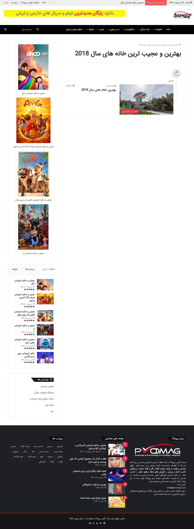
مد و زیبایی (114, 29)
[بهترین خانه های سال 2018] (146, 99)
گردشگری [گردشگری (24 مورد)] (41, 461)
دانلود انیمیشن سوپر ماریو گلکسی (26, 355)
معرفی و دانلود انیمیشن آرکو (132, 2)
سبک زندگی (145, 29)
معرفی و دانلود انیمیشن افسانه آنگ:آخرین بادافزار (33, 146)
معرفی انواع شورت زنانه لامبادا (93, 498)
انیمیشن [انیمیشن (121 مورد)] (60, 446)
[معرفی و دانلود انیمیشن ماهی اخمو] (45, 343)
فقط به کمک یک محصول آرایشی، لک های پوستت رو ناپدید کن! (88, 460)
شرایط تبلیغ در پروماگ (30, 2)
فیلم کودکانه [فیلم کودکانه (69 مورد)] (18, 456)
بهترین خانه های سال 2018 (98, 90)
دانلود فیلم (49, 405)
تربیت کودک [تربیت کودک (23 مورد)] (24, 446)
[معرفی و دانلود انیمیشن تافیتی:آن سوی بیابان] (33, 196)
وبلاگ (6, 2)
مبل (52, 411)
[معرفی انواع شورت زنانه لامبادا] (116, 502)
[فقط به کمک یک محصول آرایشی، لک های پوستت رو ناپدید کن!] (116, 462)
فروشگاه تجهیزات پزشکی (44, 392)
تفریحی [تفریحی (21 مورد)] (13, 446)
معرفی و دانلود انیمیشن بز (33, 253)
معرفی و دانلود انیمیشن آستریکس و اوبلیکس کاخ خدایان (90, 447)
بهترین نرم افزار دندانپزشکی (94, 484)
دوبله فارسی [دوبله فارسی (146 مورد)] (58, 451)
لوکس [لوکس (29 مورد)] (60, 461)
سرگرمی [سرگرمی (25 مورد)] (60, 456)
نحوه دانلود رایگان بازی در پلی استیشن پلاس (89, 472)
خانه (44, 2)
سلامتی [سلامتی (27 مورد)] (50, 456)
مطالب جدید (48, 269)
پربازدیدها (30, 269)
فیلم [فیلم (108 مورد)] (41, 456)
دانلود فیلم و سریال (74, 29)
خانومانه (159, 29)
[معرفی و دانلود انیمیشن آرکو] (33, 89)
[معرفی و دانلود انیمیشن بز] (33, 249)
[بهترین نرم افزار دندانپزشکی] (116, 488)
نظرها (15, 269)
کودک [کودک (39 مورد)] (52, 461)
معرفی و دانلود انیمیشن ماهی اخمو (24, 341)
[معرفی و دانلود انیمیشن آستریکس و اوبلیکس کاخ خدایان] (116, 449)
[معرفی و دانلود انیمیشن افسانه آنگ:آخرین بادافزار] (33, 142)
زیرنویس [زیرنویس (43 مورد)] (15, 451)
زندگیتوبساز (129, 29)
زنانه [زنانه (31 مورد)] (33, 451)
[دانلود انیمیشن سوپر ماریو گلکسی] (45, 357)
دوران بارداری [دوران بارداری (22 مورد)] (44, 451)
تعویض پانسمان (47, 386)
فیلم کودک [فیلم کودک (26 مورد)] (31, 456)
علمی (102, 29)
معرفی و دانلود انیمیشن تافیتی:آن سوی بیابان (33, 200)
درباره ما (15, 2)
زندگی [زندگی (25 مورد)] (25, 451)
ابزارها (91, 29)
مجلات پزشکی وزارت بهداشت (42, 398)
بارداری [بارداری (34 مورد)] (49, 446)
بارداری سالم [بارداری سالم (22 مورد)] (38, 446)
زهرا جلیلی (109, 85)
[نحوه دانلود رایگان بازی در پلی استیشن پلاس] (116, 475)
